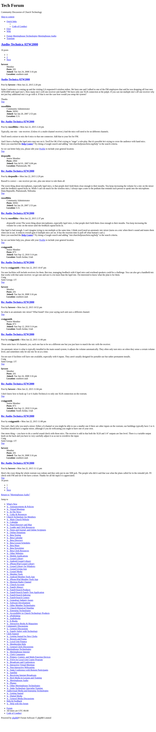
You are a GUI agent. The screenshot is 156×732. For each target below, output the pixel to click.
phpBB (15, 718)
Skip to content (7, 17)
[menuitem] (19, 26)
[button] (9, 59)
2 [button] (7, 57)
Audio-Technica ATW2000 (19, 44)
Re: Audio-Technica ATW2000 (17, 121)
